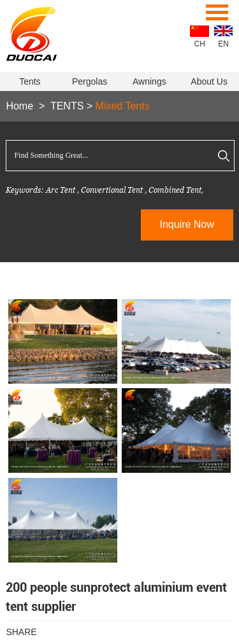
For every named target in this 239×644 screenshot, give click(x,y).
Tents (29, 81)
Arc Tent (60, 190)
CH (199, 43)
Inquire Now (186, 224)
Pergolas (89, 81)
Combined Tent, (175, 190)
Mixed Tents (123, 106)
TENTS (66, 106)
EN (223, 43)
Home (19, 106)
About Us (209, 81)
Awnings (149, 81)
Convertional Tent (113, 190)
